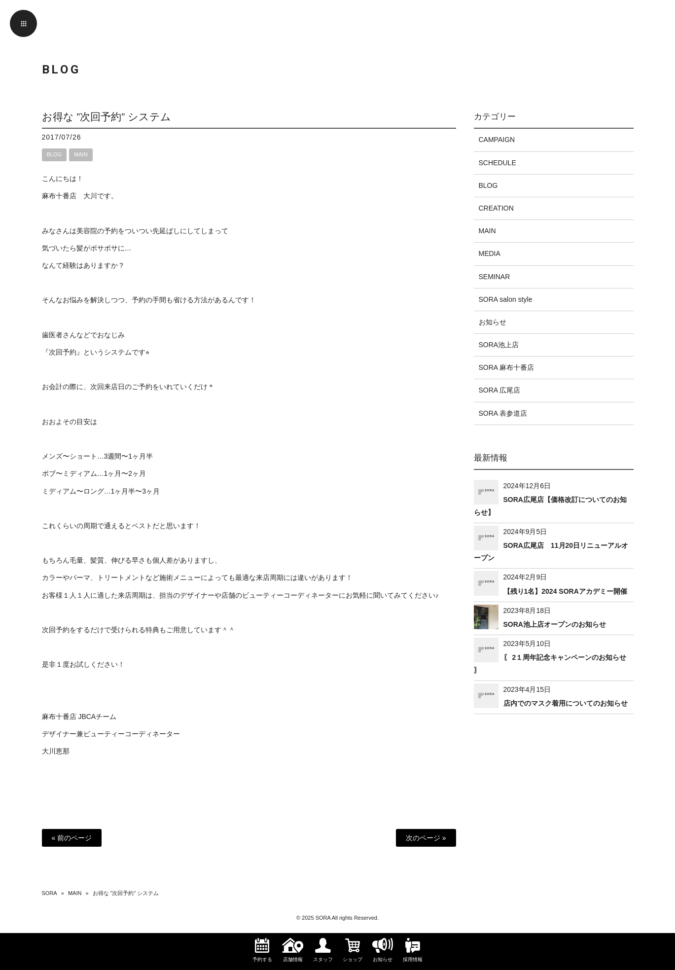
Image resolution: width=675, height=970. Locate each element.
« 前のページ (72, 838)
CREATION (496, 208)
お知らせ (492, 322)
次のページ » (426, 838)
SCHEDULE (497, 163)
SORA (49, 893)
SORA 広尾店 (500, 390)
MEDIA (489, 253)
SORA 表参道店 (503, 413)
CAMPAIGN (497, 140)
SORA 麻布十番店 (506, 367)
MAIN (81, 154)
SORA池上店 (499, 345)
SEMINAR (494, 277)
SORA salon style (506, 299)
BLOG (54, 154)
